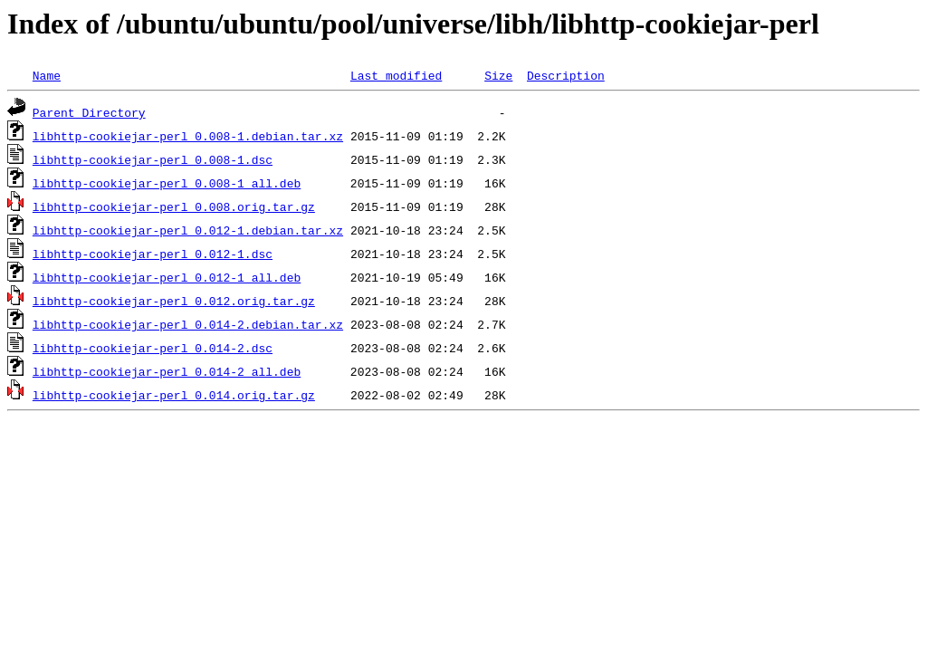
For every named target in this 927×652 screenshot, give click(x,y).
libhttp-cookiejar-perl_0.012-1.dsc (152, 253)
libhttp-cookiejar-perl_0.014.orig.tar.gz (174, 395)
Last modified (396, 75)
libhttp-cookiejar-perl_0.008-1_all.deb (167, 183)
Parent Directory (89, 112)
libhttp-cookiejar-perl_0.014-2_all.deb (167, 371)
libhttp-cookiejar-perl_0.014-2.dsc (152, 348)
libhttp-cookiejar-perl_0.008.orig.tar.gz (174, 206)
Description (566, 75)
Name (47, 75)
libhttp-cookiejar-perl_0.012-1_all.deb (167, 277)
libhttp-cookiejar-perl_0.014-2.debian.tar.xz (188, 324)
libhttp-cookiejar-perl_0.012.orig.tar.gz (174, 300)
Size (498, 75)
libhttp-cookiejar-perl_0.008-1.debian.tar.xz (188, 136)
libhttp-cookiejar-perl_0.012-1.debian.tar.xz (188, 230)
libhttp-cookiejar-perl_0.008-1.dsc (152, 159)
